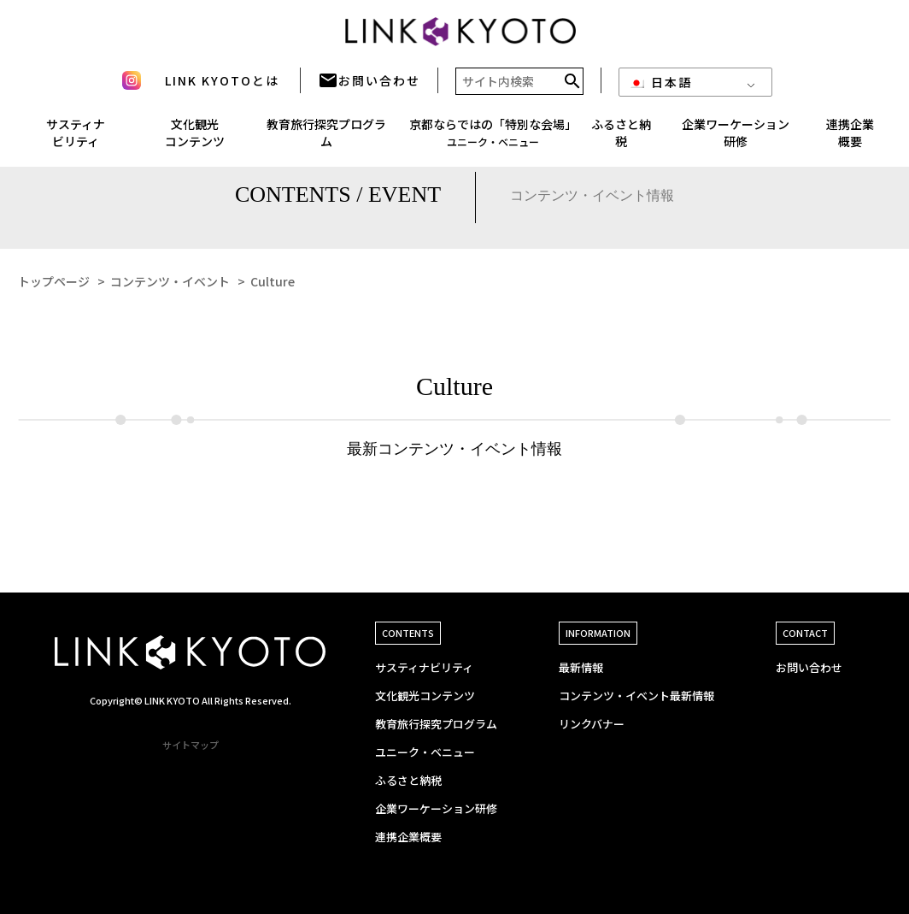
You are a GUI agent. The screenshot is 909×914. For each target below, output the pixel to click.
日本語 (660, 88)
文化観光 (195, 138)
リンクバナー (592, 724)
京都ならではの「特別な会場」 (493, 138)
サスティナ (75, 138)
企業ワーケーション (735, 138)
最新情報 (581, 667)
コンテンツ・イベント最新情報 (636, 695)
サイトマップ (190, 745)
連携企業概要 (408, 836)
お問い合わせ (369, 86)
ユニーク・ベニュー (425, 752)
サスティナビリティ (424, 667)
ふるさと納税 (621, 138)
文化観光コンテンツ (425, 695)
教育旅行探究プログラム (326, 138)
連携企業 (850, 138)
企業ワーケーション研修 (436, 808)
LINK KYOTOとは (222, 86)
